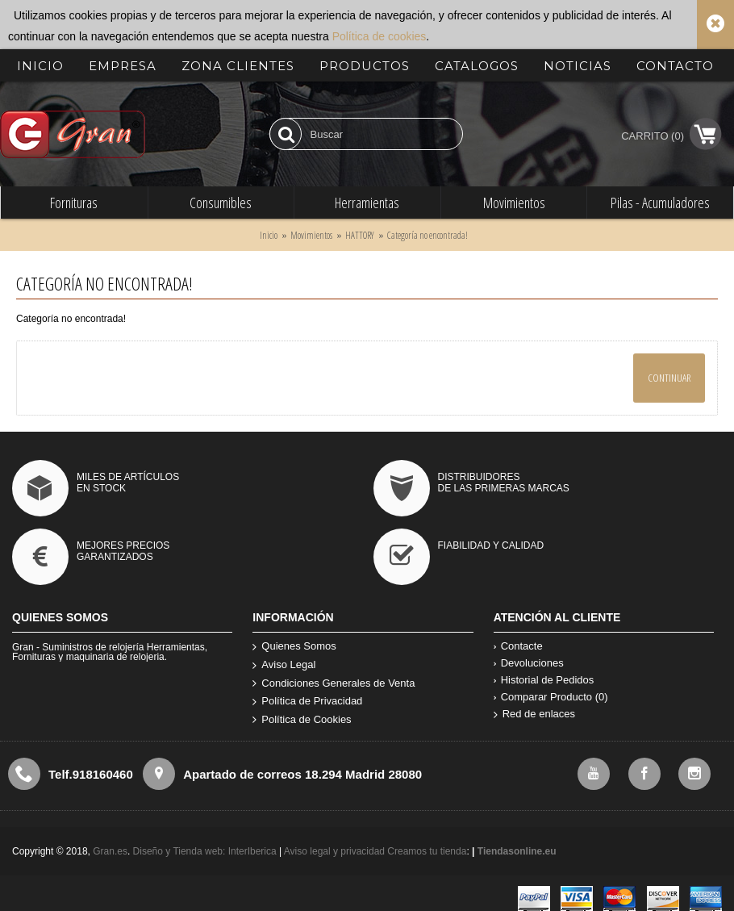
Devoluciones (529, 663)
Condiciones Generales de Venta (333, 684)
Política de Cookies (301, 720)
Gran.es (110, 851)
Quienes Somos (294, 647)
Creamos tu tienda (426, 851)
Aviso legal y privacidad (336, 851)
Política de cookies (379, 36)
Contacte (518, 646)
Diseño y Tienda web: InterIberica (205, 851)
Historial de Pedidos (544, 680)
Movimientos (311, 235)
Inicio (268, 235)
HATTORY (359, 235)
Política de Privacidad (307, 701)
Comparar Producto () (551, 697)
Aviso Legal (283, 665)
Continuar (669, 377)
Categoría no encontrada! (427, 235)
